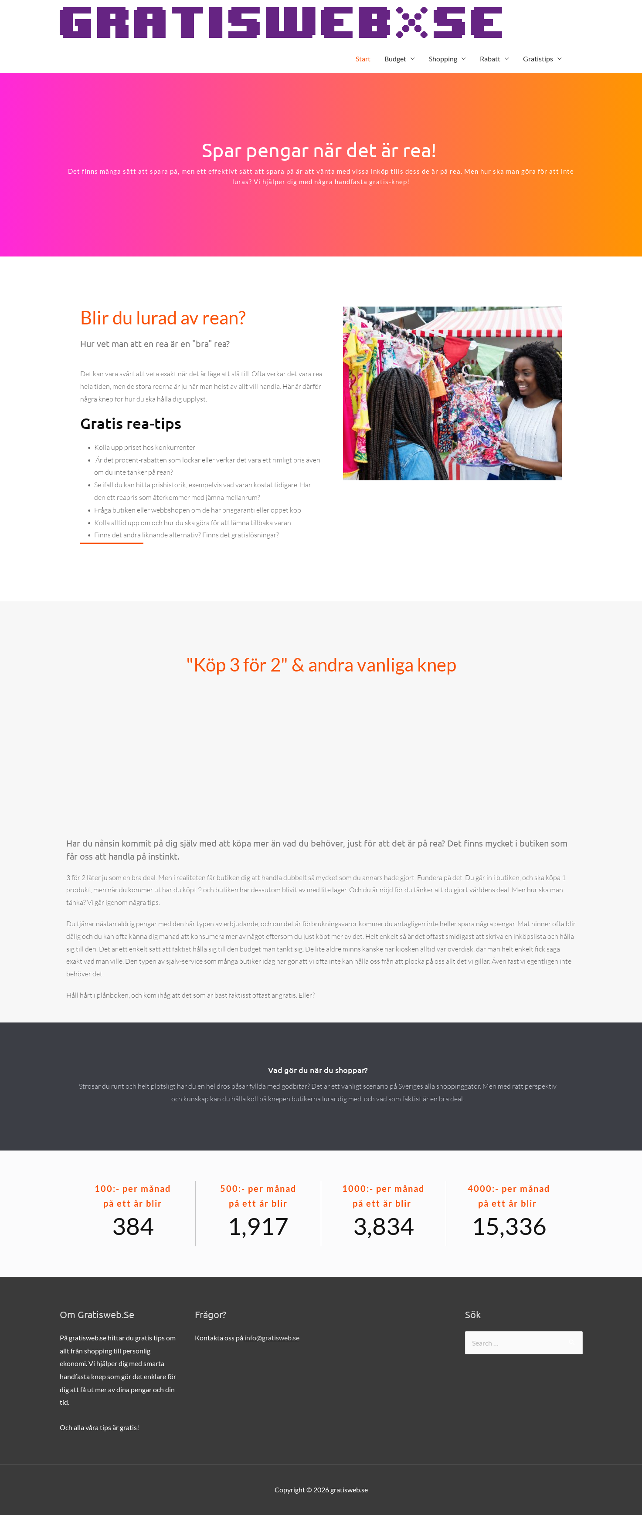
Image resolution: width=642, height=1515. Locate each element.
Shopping (443, 58)
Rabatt (490, 58)
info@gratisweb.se (272, 1337)
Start (363, 58)
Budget (395, 58)
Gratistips (538, 58)
